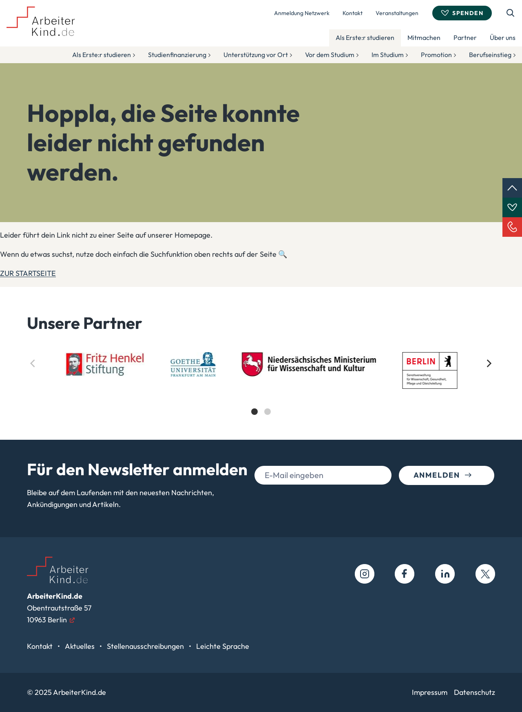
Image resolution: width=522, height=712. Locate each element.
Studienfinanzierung (177, 55)
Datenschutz (474, 692)
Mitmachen (423, 37)
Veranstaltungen (397, 13)
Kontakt (353, 13)
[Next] (488, 363)
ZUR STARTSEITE (28, 273)
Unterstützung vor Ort (255, 55)
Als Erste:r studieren (365, 37)
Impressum (429, 692)
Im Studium (388, 55)
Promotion (436, 55)
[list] (261, 390)
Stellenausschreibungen (146, 646)
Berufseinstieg (490, 55)
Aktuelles (80, 646)
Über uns (502, 37)
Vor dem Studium (329, 55)
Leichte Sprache (222, 646)
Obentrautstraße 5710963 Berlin (59, 607)
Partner (465, 37)
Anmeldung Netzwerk (302, 13)
